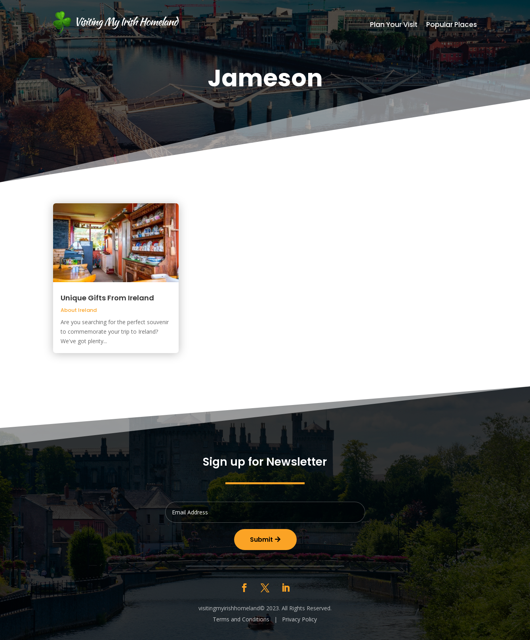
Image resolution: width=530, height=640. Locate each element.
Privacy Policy (299, 619)
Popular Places (451, 25)
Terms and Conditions (241, 619)
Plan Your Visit (394, 25)
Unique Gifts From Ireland (107, 298)
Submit (261, 539)
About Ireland (79, 310)
